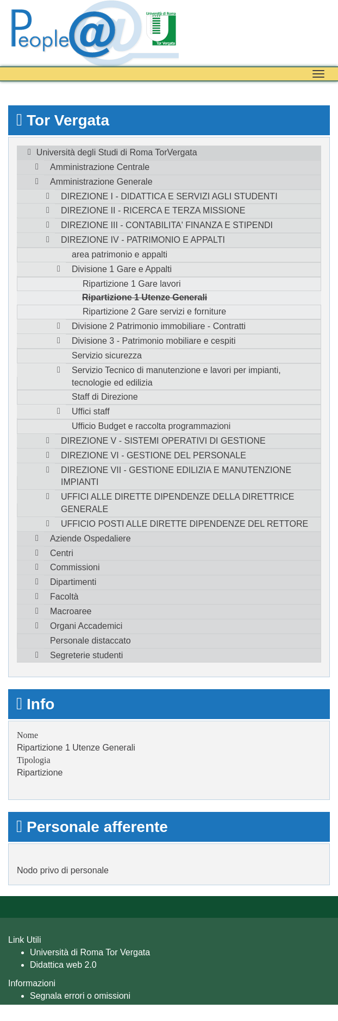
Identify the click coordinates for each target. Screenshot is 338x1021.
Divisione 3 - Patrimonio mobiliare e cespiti (153, 340)
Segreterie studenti (86, 655)
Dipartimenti (73, 582)
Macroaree (70, 611)
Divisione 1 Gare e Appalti (122, 269)
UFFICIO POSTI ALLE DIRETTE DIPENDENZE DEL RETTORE (184, 523)
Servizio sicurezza (107, 355)
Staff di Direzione (105, 396)
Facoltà (64, 596)
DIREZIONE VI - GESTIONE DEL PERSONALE (153, 455)
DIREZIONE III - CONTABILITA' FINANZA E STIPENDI (167, 225)
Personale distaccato (90, 640)
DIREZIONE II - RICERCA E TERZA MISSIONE (153, 210)
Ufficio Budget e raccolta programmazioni (151, 426)
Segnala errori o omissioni (80, 995)
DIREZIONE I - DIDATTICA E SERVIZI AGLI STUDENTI (169, 196)
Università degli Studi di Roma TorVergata (116, 152)
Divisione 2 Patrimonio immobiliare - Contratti (159, 326)
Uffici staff (91, 411)
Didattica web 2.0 (63, 964)
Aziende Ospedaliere (90, 538)
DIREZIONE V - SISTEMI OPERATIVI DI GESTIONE (163, 440)
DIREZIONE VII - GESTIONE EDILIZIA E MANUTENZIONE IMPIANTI (176, 476)
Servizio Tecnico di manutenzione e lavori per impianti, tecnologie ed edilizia (176, 376)
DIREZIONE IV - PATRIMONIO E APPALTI (143, 239)
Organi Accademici (86, 626)
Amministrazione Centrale (99, 167)
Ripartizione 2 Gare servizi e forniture (154, 311)
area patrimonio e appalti (119, 254)
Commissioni (75, 567)
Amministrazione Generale (101, 181)
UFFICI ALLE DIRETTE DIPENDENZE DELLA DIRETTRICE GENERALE (177, 503)
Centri (61, 553)
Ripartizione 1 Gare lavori (132, 283)
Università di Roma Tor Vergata (90, 952)
